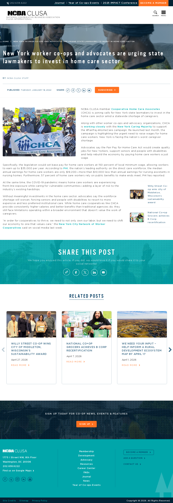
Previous (2, 349)
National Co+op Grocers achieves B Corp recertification (86, 346)
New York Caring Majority (134, 126)
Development (86, 454)
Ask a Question (132, 457)
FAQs (87, 471)
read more (19, 365)
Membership (86, 450)
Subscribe (106, 90)
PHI (65, 168)
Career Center (86, 467)
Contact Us (130, 463)
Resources (86, 463)
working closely (94, 126)
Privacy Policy (39, 500)
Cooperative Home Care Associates (135, 109)
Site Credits (9, 500)
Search (155, 15)
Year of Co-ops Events (83, 3)
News (86, 480)
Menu (163, 15)
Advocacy (86, 459)
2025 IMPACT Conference (120, 3)
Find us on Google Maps (17, 469)
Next (170, 349)
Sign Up (84, 424)
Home (6, 42)
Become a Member (153, 3)
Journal (59, 3)
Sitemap (24, 500)
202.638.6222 (11, 465)
